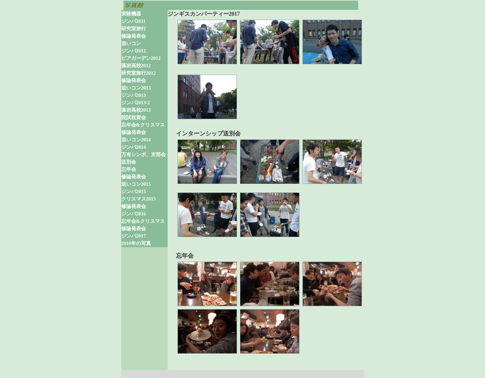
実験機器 (131, 13)
